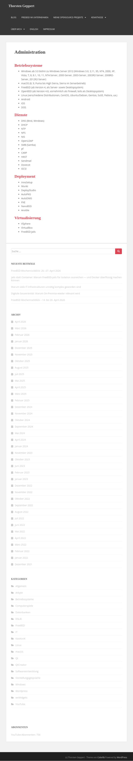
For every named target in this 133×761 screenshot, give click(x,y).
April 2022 (20, 538)
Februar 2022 (22, 551)
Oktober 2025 (22, 361)
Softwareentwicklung (26, 671)
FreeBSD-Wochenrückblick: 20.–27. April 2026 (36, 270)
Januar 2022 (21, 557)
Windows (20, 684)
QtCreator (20, 665)
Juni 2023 (20, 466)
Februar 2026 (22, 335)
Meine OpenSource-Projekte (68, 17)
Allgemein (20, 586)
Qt (16, 658)
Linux (18, 645)
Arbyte (19, 592)
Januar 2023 (21, 479)
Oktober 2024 (22, 420)
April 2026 (20, 321)
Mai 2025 (20, 380)
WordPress (122, 757)
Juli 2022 (19, 518)
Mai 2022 (20, 531)
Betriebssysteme (24, 599)
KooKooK (20, 638)
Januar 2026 (21, 341)
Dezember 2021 (23, 564)
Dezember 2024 (23, 407)
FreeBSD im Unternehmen (34, 17)
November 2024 (23, 413)
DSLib (18, 619)
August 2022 (21, 512)
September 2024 (24, 426)
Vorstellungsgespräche (27, 678)
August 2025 (21, 367)
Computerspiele (24, 606)
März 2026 (20, 328)
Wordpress (21, 691)
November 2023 (23, 453)
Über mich (16, 29)
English (34, 29)
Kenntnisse (97, 17)
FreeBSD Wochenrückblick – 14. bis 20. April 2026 (38, 300)
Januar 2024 (21, 446)
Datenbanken (22, 612)
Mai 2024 (20, 433)
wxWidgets (21, 697)
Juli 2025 (19, 374)
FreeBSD (20, 625)
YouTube (20, 704)
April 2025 (20, 387)
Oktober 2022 (22, 498)
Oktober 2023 (22, 459)
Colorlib (101, 757)
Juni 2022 (20, 525)
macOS (19, 651)
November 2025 (23, 354)
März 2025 (20, 394)
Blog (13, 17)
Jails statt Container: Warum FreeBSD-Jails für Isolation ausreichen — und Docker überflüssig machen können (66, 279)
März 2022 (20, 544)
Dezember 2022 (23, 485)
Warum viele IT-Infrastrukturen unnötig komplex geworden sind (46, 287)
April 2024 (20, 439)
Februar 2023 (22, 472)
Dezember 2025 (23, 348)
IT (16, 632)
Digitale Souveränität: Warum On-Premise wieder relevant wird (45, 293)
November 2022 (23, 492)
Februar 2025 (22, 400)
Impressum (49, 29)
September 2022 (24, 505)
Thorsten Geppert (21, 6)
